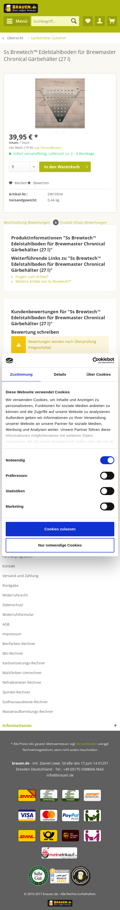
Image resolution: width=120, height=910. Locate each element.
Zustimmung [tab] (21, 374)
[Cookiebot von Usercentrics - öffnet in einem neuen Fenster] (92, 360)
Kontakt (8, 566)
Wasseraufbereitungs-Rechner (27, 711)
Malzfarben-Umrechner (22, 672)
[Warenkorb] (112, 21)
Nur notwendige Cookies (60, 545)
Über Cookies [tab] (99, 374)
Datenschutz (12, 604)
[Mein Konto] (100, 21)
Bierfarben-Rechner (18, 643)
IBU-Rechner (12, 653)
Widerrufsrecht (15, 595)
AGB (5, 624)
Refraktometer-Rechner (21, 682)
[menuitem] (17, 21)
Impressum (11, 634)
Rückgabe (10, 585)
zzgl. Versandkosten (47, 147)
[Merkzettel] (88, 21)
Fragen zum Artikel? (29, 276)
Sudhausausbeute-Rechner (25, 701)
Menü (17, 20)
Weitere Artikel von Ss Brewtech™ (41, 281)
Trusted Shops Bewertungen (83, 222)
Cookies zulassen (60, 529)
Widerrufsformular (18, 614)
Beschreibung (15, 222)
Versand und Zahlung (20, 575)
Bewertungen (44, 222)
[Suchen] (74, 21)
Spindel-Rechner (16, 692)
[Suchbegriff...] (55, 21)
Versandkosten (87, 744)
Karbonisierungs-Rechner (23, 663)
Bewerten (38, 183)
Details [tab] (60, 374)
